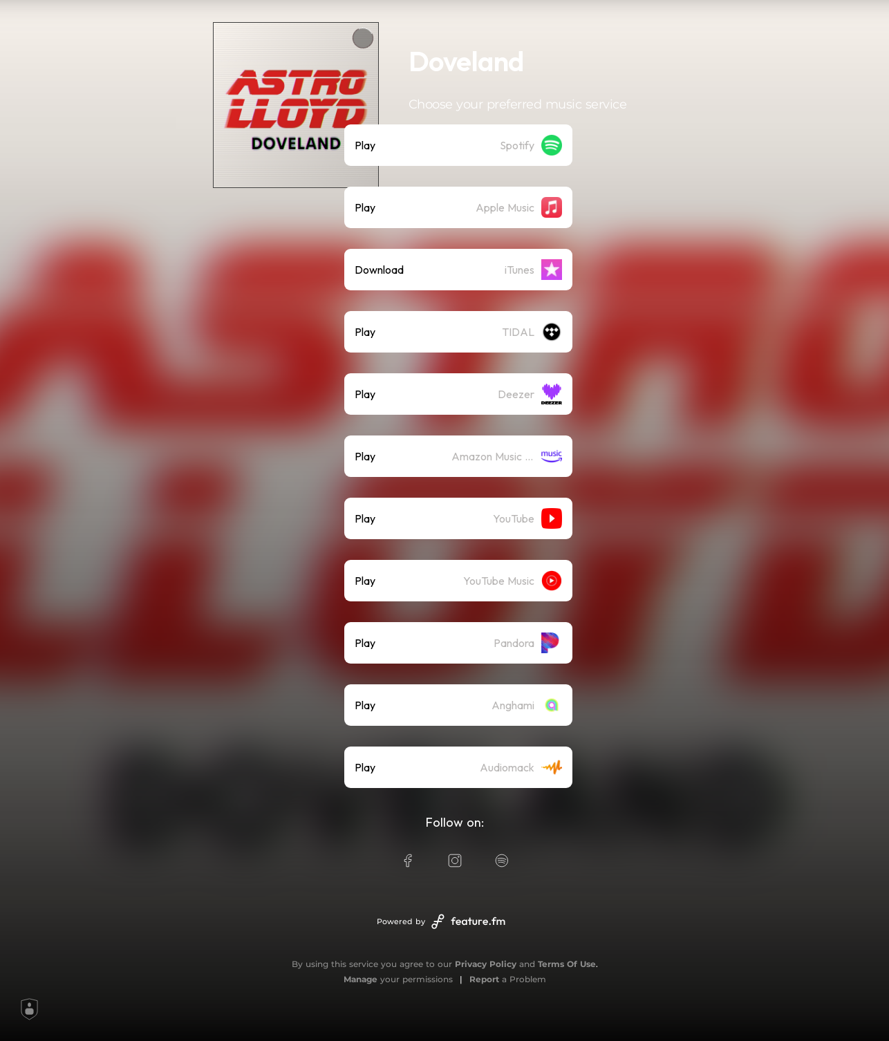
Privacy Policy (485, 964)
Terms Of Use (567, 964)
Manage (360, 979)
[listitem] (458, 145)
